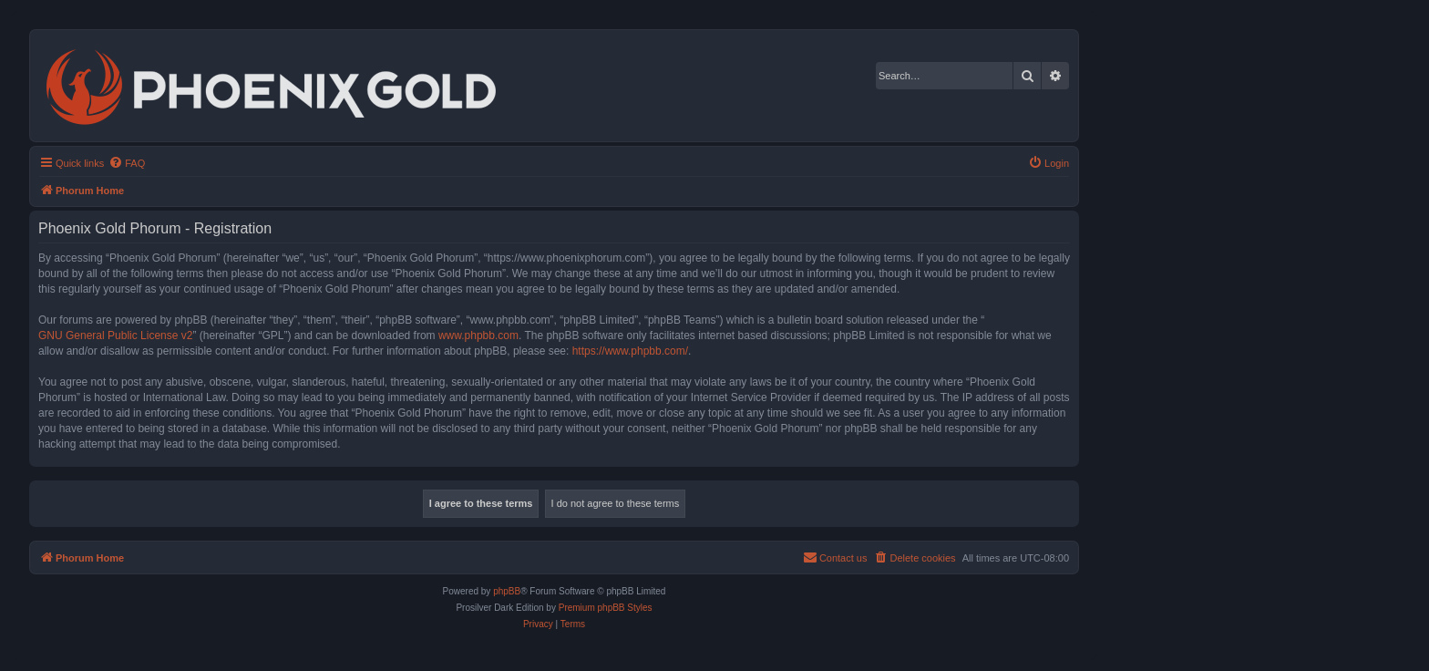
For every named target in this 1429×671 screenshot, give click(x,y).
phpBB (506, 591)
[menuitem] (126, 163)
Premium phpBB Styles (606, 608)
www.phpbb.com (478, 335)
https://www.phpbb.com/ (630, 351)
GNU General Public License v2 (115, 335)
